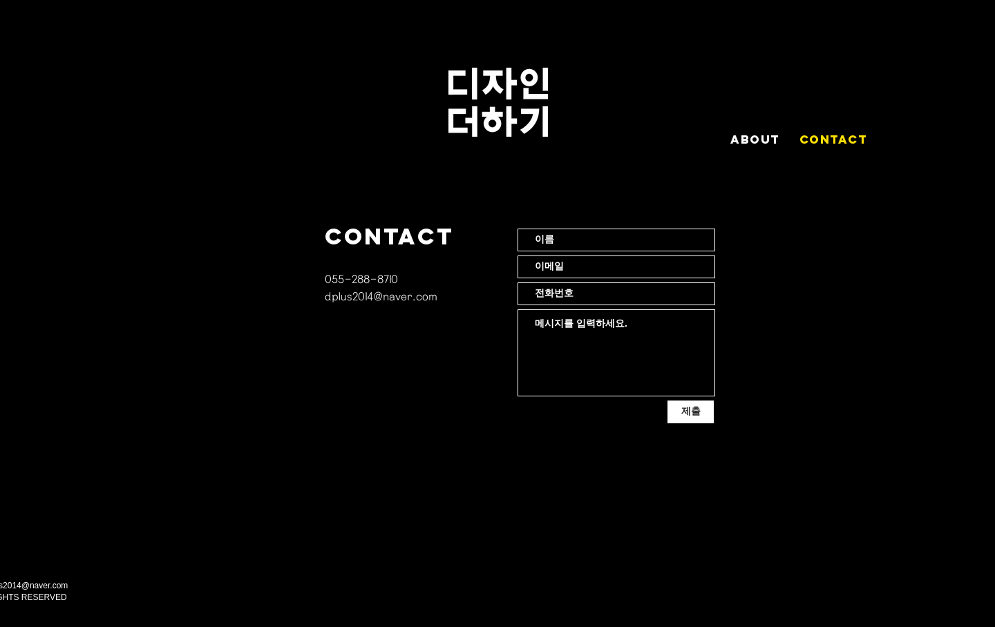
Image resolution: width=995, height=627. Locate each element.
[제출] (690, 412)
